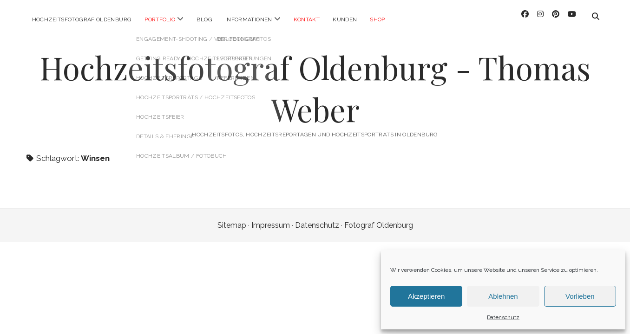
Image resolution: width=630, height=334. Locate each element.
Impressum (270, 220)
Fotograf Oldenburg (378, 220)
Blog (204, 19)
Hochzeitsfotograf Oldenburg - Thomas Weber (315, 83)
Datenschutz (503, 317)
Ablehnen (503, 296)
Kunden (345, 19)
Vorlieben (580, 296)
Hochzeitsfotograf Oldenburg (82, 19)
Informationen (248, 19)
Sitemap (231, 220)
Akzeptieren (426, 296)
